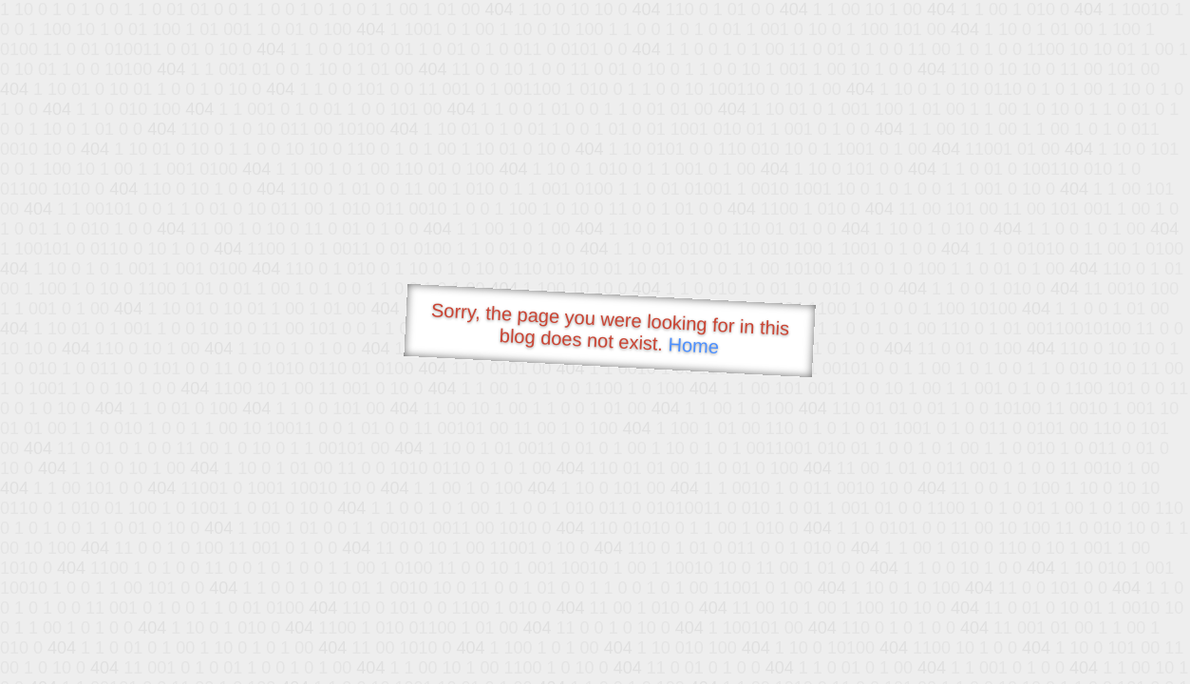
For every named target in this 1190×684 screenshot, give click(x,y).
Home (693, 345)
